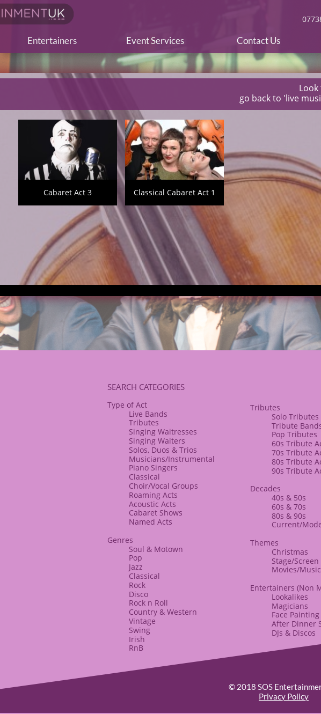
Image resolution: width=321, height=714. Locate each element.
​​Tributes (265, 407)
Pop (135, 558)
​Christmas (290, 552)
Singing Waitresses (163, 431)
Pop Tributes (294, 434)
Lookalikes (290, 597)
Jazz (136, 567)
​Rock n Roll (148, 603)
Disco (138, 594)
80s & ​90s (289, 516)
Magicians (290, 606)
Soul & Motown (156, 549)
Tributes (144, 422)
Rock (137, 585)
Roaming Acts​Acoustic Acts (153, 499)
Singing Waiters (157, 441)
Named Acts (150, 522)
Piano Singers (153, 467)
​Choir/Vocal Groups (163, 486)
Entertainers (272, 588)
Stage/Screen (295, 561)
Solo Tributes (295, 416)
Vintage (142, 621)
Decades (265, 488)
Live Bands (148, 414)
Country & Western (163, 612)
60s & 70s (289, 507)
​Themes (264, 543)
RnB (136, 648)
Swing (139, 630)
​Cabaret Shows (156, 512)
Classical (144, 477)
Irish (137, 639)
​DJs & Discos (294, 633)
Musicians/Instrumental (172, 459)
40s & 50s (289, 497)
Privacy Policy (284, 696)
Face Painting (295, 614)
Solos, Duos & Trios (163, 450)
